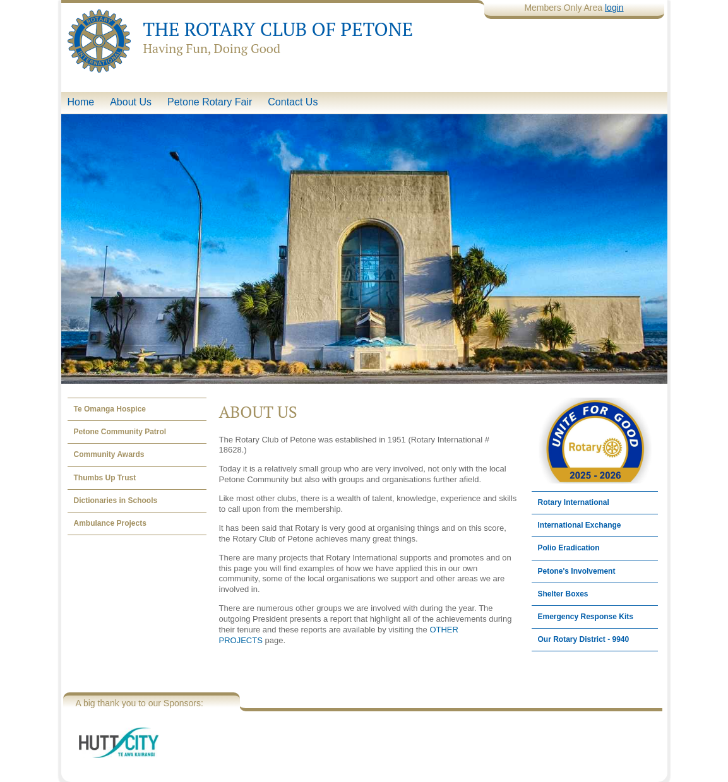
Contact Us (293, 102)
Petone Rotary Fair (209, 102)
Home (81, 102)
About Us (131, 102)
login (614, 8)
